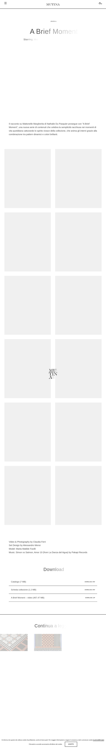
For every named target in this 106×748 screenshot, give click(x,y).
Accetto (71, 744)
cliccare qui (98, 740)
